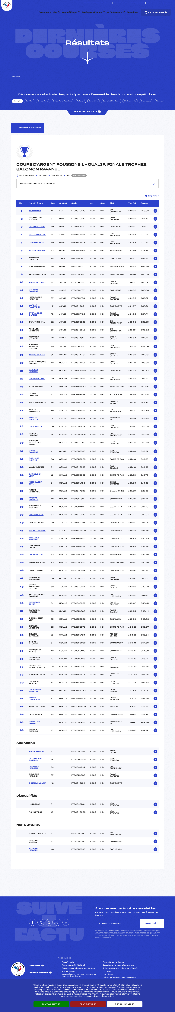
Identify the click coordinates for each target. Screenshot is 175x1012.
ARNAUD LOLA (36, 764)
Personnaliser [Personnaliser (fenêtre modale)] (125, 1004)
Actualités (132, 12)
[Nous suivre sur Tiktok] (166, 3)
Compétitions (69, 12)
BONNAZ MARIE (37, 263)
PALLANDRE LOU (37, 247)
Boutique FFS (137, 3)
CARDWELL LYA (37, 392)
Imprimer (152, 209)
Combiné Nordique (111, 114)
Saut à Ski (93, 114)
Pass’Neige (68, 975)
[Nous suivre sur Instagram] (163, 3)
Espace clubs (120, 3)
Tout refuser (88, 1004)
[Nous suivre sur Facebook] (157, 3)
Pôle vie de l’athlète (113, 975)
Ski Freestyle (130, 114)
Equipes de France (92, 12)
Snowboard (146, 114)
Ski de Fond (43, 114)
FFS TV (150, 3)
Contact (35, 979)
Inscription (152, 936)
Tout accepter (51, 1004)
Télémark (160, 114)
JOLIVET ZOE (36, 567)
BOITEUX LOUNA (37, 796)
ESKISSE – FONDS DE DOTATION (97, 3)
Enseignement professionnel (119, 978)
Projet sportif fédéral (73, 978)
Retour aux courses (27, 141)
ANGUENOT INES (37, 295)
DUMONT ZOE (36, 439)
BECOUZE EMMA (37, 543)
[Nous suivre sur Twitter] (160, 3)
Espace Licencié (156, 12)
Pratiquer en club (48, 12)
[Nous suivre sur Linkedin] (170, 3)
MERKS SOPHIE (37, 368)
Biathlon (29, 114)
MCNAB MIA (35, 224)
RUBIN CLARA (36, 528)
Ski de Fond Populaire (62, 114)
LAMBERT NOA (36, 255)
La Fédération (114, 12)
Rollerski (80, 114)
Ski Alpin (17, 114)
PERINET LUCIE (37, 240)
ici (110, 950)
